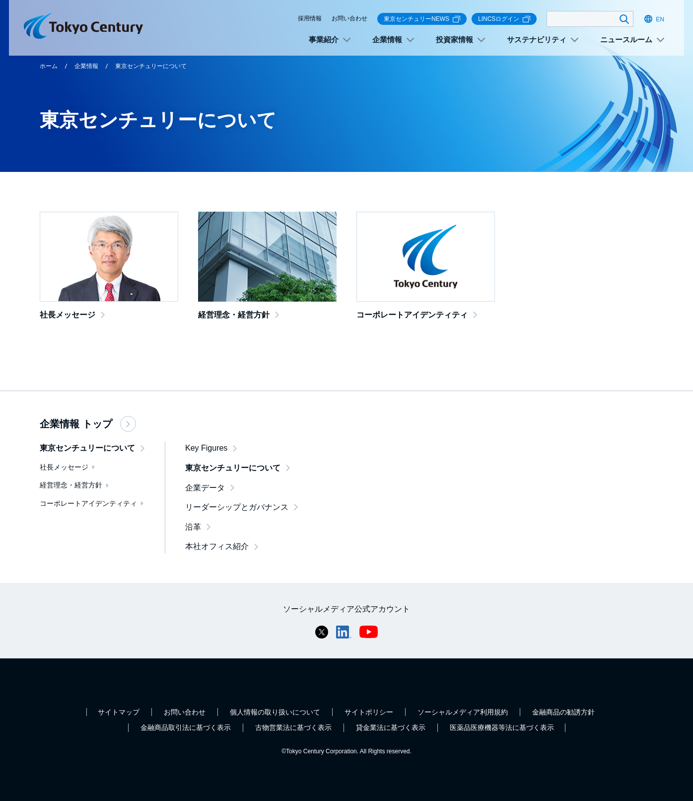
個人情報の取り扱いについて (275, 712)
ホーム (49, 66)
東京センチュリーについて (151, 66)
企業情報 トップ (88, 424)
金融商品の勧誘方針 (563, 712)
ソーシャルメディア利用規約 (462, 712)
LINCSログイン (504, 19)
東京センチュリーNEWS (422, 19)
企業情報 (86, 66)
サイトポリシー (369, 712)
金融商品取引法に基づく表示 (185, 727)
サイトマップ (118, 712)
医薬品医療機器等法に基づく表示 (502, 727)
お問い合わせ (349, 18)
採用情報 (310, 18)
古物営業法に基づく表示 (293, 727)
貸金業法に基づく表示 (390, 727)
